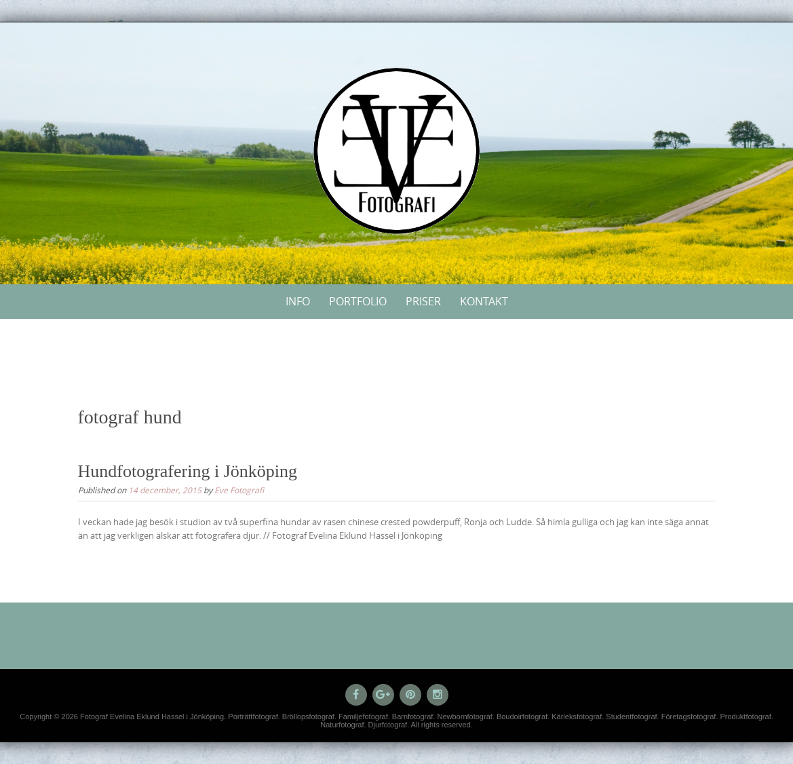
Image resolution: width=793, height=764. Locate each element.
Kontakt (484, 301)
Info (298, 301)
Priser (423, 301)
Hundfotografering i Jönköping (188, 471)
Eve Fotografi (239, 489)
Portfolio (358, 301)
